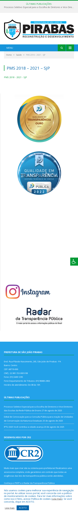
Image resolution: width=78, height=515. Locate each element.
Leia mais (57, 498)
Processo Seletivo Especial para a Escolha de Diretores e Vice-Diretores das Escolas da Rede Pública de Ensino (40, 7)
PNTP (17, 483)
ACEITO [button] (23, 507)
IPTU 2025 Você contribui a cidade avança (24, 426)
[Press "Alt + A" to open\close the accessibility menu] (74, 262)
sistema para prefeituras (43, 468)
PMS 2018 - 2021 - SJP (15, 77)
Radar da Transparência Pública (39, 483)
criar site (23, 468)
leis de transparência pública (33, 475)
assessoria (9, 472)
